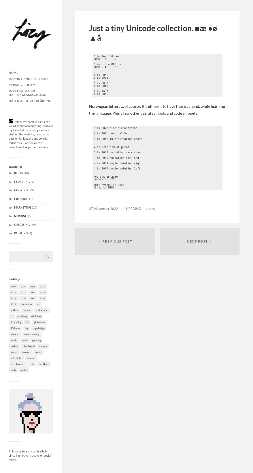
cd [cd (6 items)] (12, 316)
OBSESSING (22, 224)
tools (151, 209)
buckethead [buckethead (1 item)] (42, 310)
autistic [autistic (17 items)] (15, 310)
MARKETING (22, 207)
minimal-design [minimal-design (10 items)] (32, 334)
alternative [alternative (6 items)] (26, 304)
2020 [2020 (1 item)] (32, 298)
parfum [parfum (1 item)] (14, 346)
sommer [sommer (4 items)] (26, 352)
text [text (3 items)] (32, 364)
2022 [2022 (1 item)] (42, 298)
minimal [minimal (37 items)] (15, 334)
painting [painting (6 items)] (36, 340)
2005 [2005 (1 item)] (23, 286)
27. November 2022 (103, 209)
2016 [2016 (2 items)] (13, 298)
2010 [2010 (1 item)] (42, 286)
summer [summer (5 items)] (31, 358)
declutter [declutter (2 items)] (36, 316)
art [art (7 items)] (38, 304)
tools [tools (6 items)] (13, 370)
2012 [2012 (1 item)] (23, 292)
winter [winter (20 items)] (23, 370)
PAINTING (21, 233)
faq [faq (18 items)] (27, 322)
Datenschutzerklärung (30, 101)
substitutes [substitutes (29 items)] (17, 358)
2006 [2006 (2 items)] (32, 286)
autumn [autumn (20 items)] (27, 310)
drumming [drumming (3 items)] (16, 322)
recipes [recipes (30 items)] (43, 346)
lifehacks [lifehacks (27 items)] (15, 328)
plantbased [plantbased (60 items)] (29, 346)
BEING (18, 173)
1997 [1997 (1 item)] (13, 286)
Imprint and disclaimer (30, 79)
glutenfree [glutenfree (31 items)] (39, 322)
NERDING (20, 216)
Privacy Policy (22, 85)
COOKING (21, 190)
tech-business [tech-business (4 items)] (18, 364)
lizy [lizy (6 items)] (26, 328)
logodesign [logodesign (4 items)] (39, 328)
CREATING (21, 199)
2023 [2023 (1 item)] (13, 304)
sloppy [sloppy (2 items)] (14, 352)
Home (13, 72)
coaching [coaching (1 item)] (22, 316)
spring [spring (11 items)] (38, 352)
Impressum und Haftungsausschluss (27, 93)
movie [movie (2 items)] (14, 340)
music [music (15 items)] (25, 340)
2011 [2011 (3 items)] (13, 292)
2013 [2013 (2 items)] (32, 292)
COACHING (22, 182)
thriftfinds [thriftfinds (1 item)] (44, 364)
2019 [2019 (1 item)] (23, 298)
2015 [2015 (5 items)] (42, 292)
